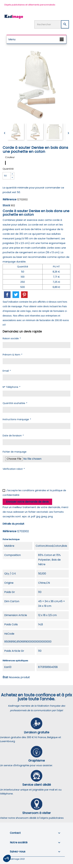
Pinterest (24, 294)
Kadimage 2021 (16, 859)
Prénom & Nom (12, 354)
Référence (9, 199)
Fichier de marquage (14, 451)
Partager (7, 294)
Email (7, 370)
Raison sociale (12, 338)
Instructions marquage (17, 419)
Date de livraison (13, 435)
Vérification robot (13, 469)
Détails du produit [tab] (13, 523)
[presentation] (28, 479)
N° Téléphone (11, 387)
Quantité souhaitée (15, 403)
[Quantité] (7, 175)
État (5, 677)
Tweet (15, 294)
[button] (7, 858)
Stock (6, 205)
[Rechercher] (51, 24)
